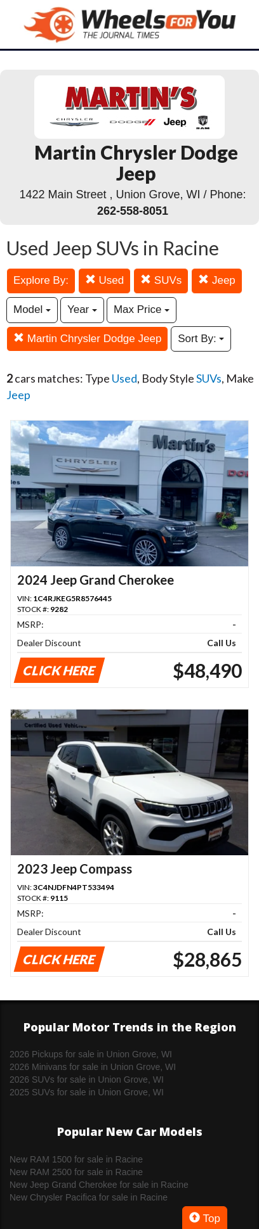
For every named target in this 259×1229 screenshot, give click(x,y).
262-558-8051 (132, 211)
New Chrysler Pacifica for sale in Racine (89, 1197)
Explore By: (41, 280)
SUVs (161, 280)
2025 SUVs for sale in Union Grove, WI (87, 1092)
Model (32, 309)
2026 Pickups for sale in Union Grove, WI (91, 1054)
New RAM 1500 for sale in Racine (76, 1159)
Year (82, 309)
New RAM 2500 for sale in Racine (76, 1172)
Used (104, 280)
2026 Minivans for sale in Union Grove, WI (93, 1067)
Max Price (141, 309)
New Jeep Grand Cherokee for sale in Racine (99, 1185)
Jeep (217, 280)
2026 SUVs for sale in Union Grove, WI (87, 1079)
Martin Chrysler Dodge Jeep (87, 339)
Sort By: (201, 339)
